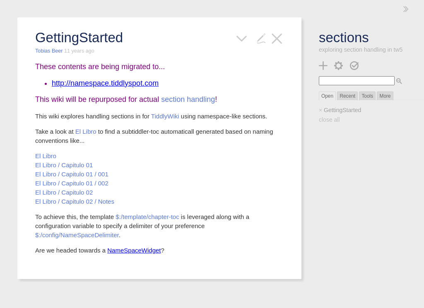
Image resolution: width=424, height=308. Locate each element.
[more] (241, 37)
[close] (277, 37)
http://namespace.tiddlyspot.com (105, 83)
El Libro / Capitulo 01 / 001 (71, 174)
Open (327, 96)
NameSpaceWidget (134, 250)
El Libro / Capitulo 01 (64, 164)
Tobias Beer (49, 51)
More (384, 96)
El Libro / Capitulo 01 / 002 (71, 183)
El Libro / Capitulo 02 (64, 192)
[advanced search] (399, 80)
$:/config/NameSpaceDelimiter (77, 234)
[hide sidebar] (406, 9)
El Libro (85, 131)
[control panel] (338, 65)
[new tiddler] (323, 65)
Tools (367, 96)
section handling (188, 99)
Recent (347, 96)
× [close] (320, 110)
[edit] (261, 37)
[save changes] (354, 65)
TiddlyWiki (165, 116)
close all (329, 119)
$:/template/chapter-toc (147, 216)
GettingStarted (342, 110)
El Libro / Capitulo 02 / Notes (74, 201)
